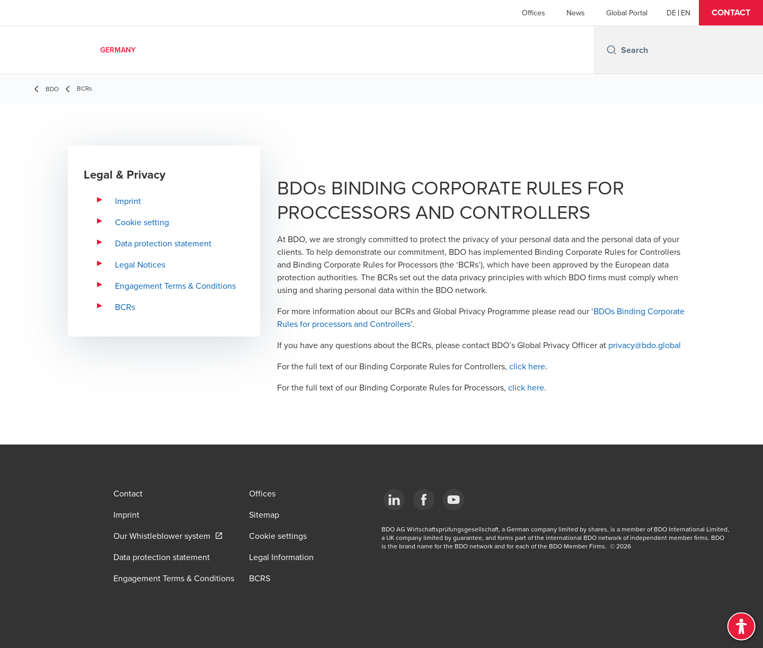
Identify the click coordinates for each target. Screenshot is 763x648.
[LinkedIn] (394, 499)
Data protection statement (163, 243)
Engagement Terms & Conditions (175, 285)
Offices (533, 12)
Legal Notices (140, 264)
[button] (731, 12)
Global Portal (626, 12)
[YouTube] (453, 499)
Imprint (128, 201)
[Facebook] (424, 499)
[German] (671, 13)
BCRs (125, 307)
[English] (685, 13)
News (575, 12)
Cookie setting (142, 222)
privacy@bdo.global (644, 345)
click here (527, 366)
